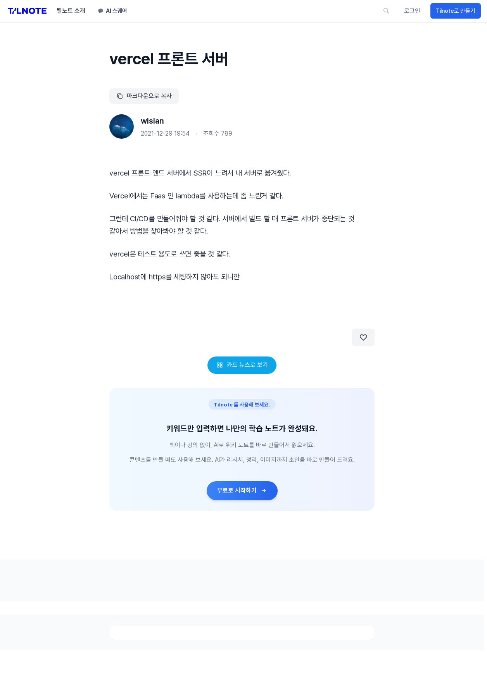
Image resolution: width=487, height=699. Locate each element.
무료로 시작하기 (242, 490)
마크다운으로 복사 (144, 96)
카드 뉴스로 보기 (242, 364)
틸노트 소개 (71, 10)
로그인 (412, 10)
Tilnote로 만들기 (455, 10)
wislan (152, 121)
